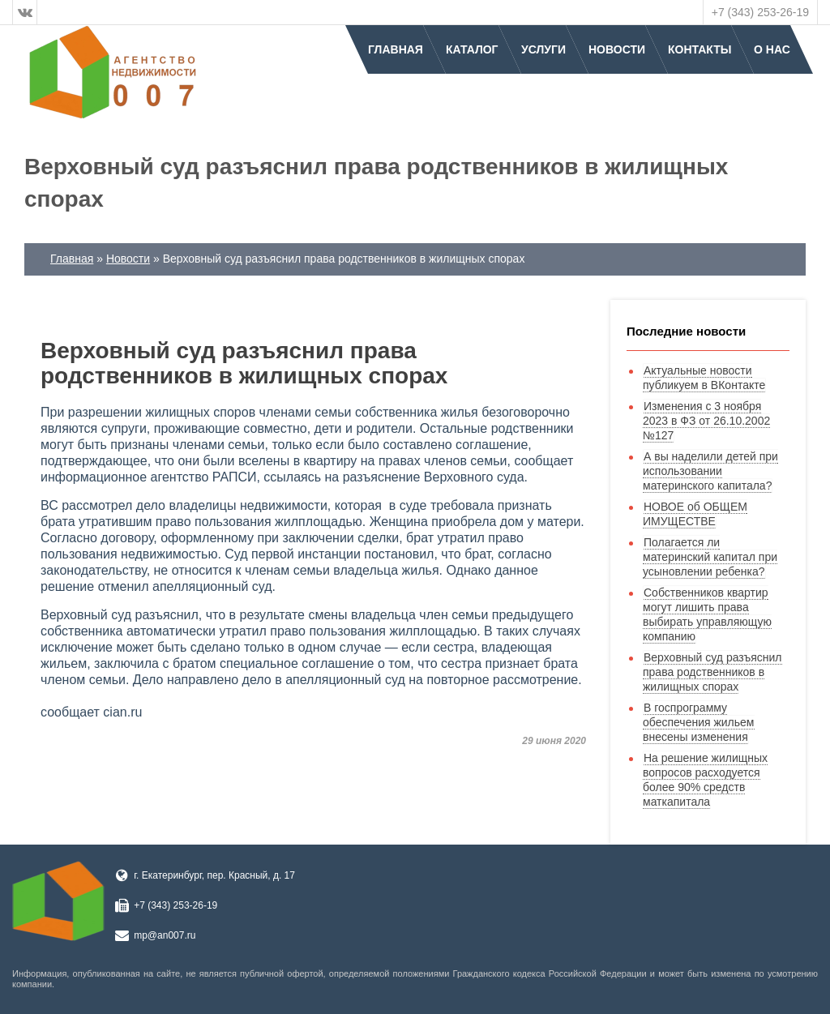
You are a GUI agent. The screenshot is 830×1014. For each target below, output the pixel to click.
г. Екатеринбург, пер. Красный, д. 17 (214, 875)
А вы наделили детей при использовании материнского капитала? (710, 471)
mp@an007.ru (164, 935)
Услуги (543, 49)
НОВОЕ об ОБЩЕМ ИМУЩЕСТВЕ (695, 514)
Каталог (472, 49)
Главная (395, 49)
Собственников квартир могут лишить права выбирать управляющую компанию (707, 614)
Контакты (699, 49)
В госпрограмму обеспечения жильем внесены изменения (699, 722)
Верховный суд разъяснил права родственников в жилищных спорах (712, 672)
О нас (772, 49)
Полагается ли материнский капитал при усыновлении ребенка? (710, 557)
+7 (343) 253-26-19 (760, 12)
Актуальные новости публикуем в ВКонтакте (704, 377)
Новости (616, 49)
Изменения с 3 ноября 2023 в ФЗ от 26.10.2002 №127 (706, 421)
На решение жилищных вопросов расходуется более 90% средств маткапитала (705, 779)
